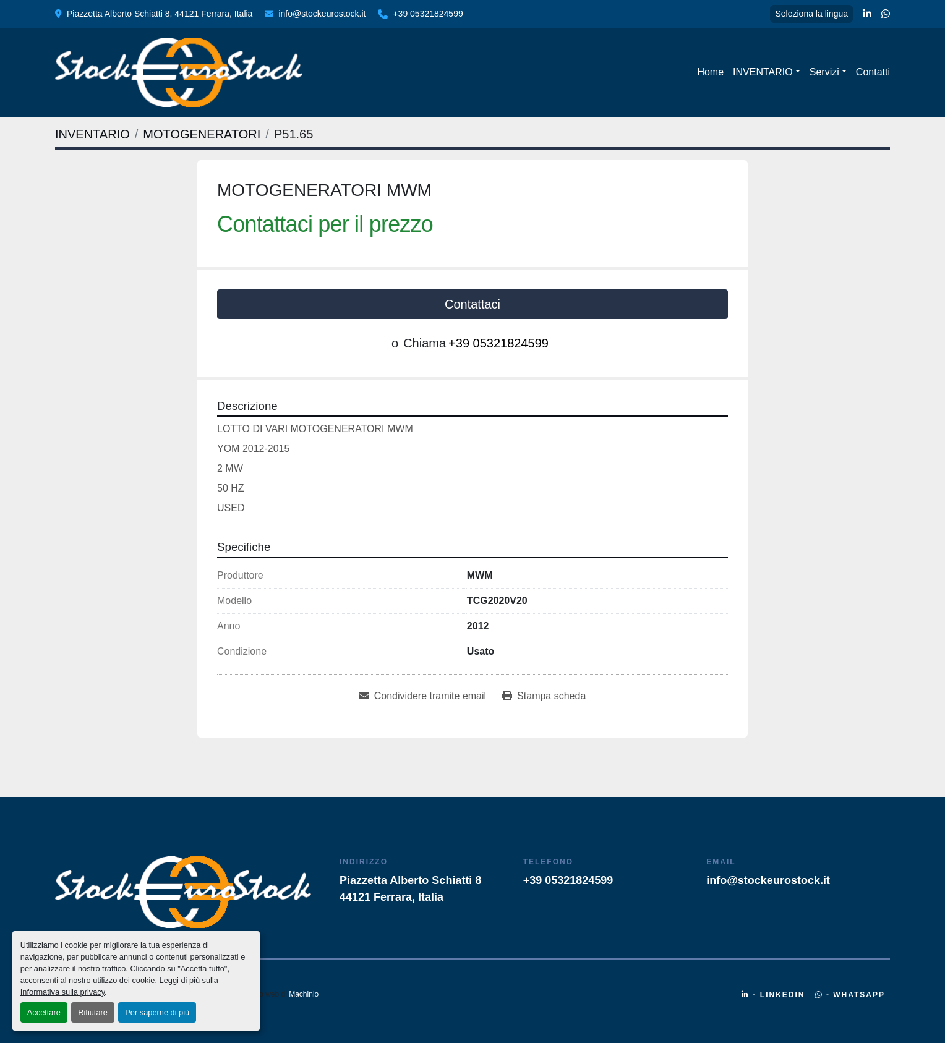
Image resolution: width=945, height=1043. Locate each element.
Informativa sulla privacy (62, 992)
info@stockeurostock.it (322, 14)
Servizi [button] (824, 72)
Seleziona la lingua (811, 14)
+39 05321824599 (428, 14)
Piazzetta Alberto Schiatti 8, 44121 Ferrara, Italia (159, 14)
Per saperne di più (157, 1012)
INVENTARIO (763, 72)
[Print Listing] (544, 696)
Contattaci (472, 304)
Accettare (44, 1012)
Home (710, 72)
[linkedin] (867, 14)
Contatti (873, 72)
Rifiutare (93, 1012)
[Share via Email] (422, 696)
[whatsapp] (885, 14)
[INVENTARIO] (92, 134)
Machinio (304, 994)
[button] (766, 72)
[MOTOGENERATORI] (201, 134)
